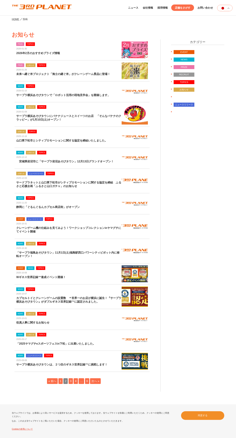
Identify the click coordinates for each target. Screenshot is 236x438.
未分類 (184, 112)
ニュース (133, 7)
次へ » (95, 381)
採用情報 (162, 7)
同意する (202, 415)
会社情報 (148, 7)
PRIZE (184, 67)
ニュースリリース (184, 97)
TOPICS (184, 82)
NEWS (184, 59)
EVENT (184, 52)
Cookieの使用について (22, 429)
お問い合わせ (205, 7)
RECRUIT (184, 74)
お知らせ (184, 89)
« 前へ (52, 381)
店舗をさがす (182, 7)
